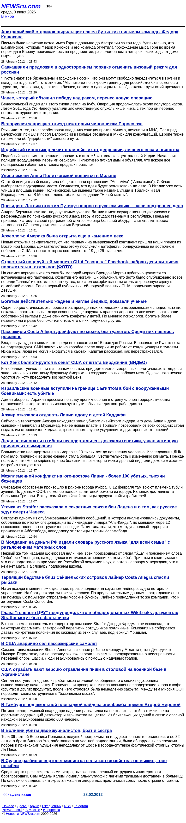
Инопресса (51, 810)
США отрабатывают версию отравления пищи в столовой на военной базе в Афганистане (84, 672)
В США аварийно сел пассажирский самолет (49, 643)
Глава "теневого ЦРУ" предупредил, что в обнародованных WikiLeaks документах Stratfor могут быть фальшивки (89, 615)
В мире (7, 16)
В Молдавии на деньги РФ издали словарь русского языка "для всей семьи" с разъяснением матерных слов (85, 545)
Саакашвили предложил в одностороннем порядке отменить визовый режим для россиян (89, 70)
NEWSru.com (21, 6)
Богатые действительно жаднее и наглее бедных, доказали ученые (74, 301)
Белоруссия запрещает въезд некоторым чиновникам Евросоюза (72, 123)
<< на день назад (17, 794)
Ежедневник (51, 806)
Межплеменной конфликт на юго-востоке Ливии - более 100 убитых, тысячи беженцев (83, 478)
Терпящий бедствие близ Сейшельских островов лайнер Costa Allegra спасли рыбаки (85, 580)
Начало (8, 806)
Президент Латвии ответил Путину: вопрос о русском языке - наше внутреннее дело (92, 205)
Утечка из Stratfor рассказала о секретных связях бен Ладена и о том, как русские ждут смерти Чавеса (89, 509)
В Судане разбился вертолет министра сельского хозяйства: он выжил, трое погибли (84, 763)
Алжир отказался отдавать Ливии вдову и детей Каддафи (63, 415)
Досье (22, 806)
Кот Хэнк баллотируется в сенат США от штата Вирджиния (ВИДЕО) (74, 362)
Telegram (81, 806)
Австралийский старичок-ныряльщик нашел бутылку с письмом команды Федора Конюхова (89, 34)
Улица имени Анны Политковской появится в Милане (58, 175)
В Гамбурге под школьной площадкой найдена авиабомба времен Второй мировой (90, 704)
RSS (67, 806)
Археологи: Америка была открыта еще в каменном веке (62, 236)
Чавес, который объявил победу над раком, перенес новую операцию (76, 98)
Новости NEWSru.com (23, 814)
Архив (34, 806)
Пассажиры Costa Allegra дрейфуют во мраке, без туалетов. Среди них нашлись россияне (87, 334)
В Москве (32, 810)
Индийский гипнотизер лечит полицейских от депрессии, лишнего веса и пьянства (90, 149)
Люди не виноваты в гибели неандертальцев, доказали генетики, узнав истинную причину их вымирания (89, 443)
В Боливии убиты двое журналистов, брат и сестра (56, 730)
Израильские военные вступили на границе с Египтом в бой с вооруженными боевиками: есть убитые (85, 391)
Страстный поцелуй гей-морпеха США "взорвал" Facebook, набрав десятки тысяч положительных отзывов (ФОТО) (89, 264)
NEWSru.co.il (12, 810)
